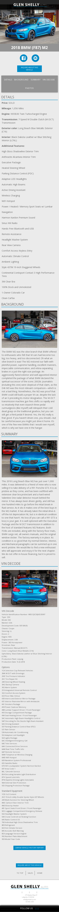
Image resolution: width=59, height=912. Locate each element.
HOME (39, 873)
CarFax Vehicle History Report (29, 847)
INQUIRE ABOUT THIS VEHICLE (29, 68)
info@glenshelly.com (29, 899)
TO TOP (20, 873)
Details (8, 79)
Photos (29, 88)
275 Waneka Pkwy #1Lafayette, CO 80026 (29, 896)
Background (21, 79)
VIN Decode (49, 79)
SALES (30, 873)
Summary (35, 79)
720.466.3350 (29, 902)
